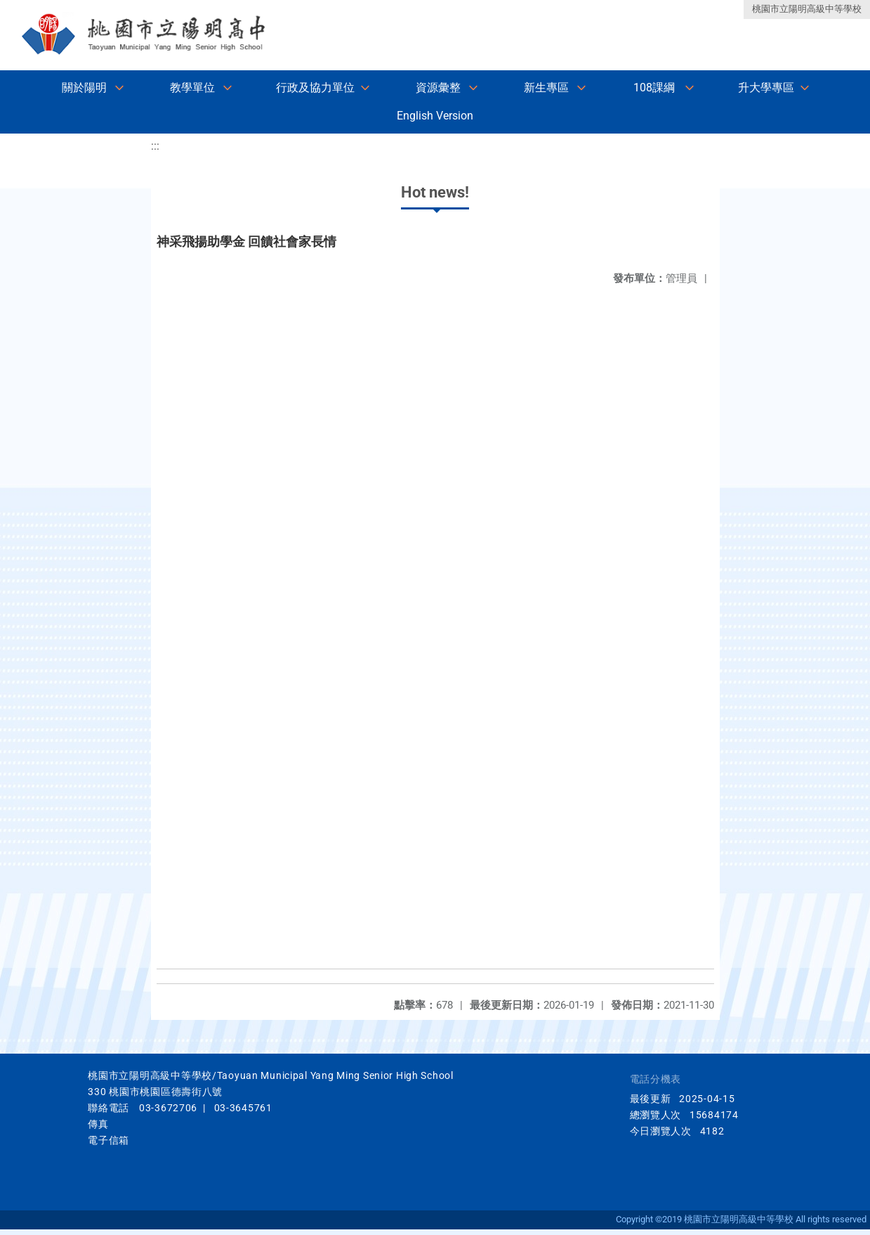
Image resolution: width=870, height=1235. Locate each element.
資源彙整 (438, 87)
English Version (435, 115)
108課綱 (654, 87)
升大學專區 (766, 87)
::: (155, 146)
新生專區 (546, 87)
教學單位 (192, 87)
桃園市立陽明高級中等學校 (807, 9)
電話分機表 (656, 1079)
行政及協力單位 (315, 87)
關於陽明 (84, 87)
